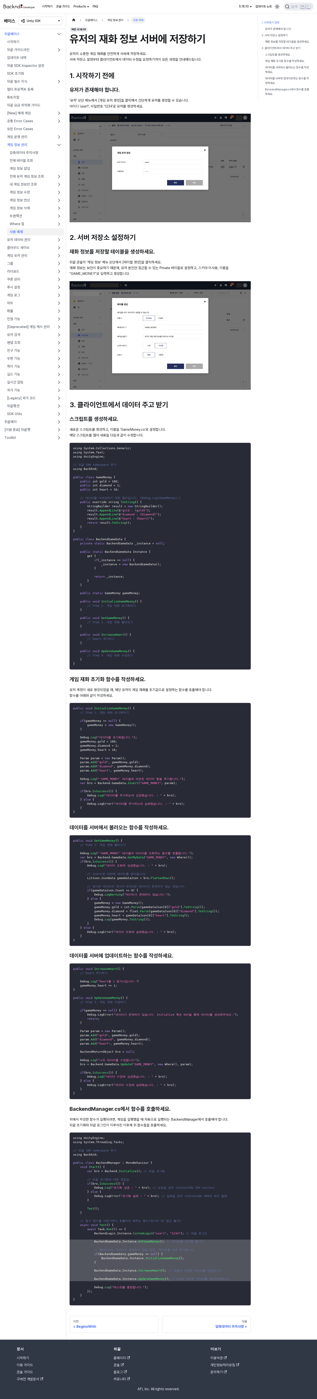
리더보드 (13, 271)
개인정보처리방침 (224, 1365)
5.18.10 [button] (244, 6)
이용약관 (218, 1358)
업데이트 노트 (263, 6)
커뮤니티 (122, 1379)
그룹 (10, 263)
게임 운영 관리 (17, 137)
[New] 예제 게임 (19, 113)
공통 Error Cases (20, 121)
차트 (10, 303)
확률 (10, 311)
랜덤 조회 (13, 343)
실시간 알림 (15, 382)
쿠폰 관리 (13, 279)
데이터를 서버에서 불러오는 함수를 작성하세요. (287, 70)
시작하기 (47, 6)
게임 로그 (13, 295)
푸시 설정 (13, 287)
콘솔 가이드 (63, 6)
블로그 (120, 1372)
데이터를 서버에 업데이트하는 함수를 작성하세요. (287, 81)
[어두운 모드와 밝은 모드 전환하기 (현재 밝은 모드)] (277, 6)
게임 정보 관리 (17, 145)
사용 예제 (16, 232)
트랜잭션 (16, 216)
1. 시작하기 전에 (270, 22)
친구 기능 (13, 350)
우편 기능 (13, 358)
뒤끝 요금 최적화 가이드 (24, 105)
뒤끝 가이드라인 (18, 50)
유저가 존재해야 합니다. (278, 29)
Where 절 (17, 224)
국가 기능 (13, 390)
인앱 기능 (13, 319)
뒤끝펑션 (13, 406)
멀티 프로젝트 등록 (20, 89)
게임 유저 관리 (17, 256)
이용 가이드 (25, 1365)
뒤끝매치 (10, 422)
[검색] (298, 7)
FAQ (95, 6)
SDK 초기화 (15, 73)
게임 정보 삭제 (20, 208)
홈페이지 (122, 1358)
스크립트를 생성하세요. (278, 54)
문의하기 (218, 1372)
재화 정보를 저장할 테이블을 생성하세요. (287, 41)
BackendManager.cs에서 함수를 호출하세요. (287, 92)
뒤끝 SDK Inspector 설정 (25, 66)
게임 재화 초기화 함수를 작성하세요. (285, 61)
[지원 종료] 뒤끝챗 (17, 430)
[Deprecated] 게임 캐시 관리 (28, 327)
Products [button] (80, 6)
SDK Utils (14, 414)
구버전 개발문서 (30, 1379)
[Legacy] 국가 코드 (21, 398)
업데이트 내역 (16, 58)
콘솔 (119, 1365)
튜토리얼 (13, 97)
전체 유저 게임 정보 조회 (27, 176)
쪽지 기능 (13, 366)
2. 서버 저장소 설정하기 (275, 35)
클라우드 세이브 (18, 248)
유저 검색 (13, 335)
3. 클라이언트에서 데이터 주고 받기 (281, 48)
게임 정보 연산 (20, 200)
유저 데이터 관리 (18, 240)
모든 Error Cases (20, 129)
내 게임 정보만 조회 (23, 184)
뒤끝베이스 (12, 34)
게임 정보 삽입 (20, 168)
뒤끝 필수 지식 (17, 81)
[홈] (74, 20)
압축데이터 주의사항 (24, 153)
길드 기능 (13, 374)
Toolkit (10, 438)
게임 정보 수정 (20, 192)
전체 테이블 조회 (21, 161)
